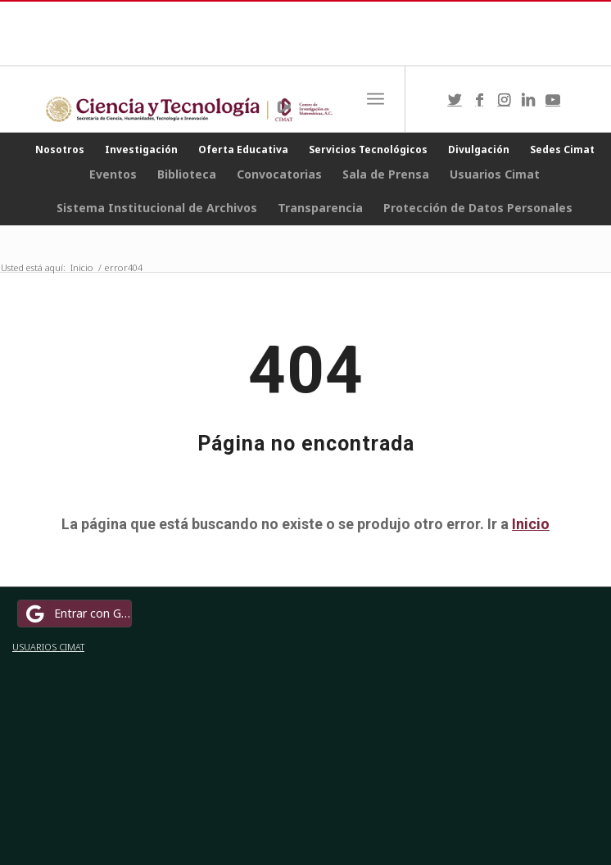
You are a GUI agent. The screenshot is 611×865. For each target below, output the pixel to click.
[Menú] (375, 99)
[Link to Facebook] (479, 99)
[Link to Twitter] (454, 99)
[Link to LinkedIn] (528, 99)
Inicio (531, 523)
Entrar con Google (77, 613)
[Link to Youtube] (553, 99)
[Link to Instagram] (503, 99)
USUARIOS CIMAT (48, 647)
